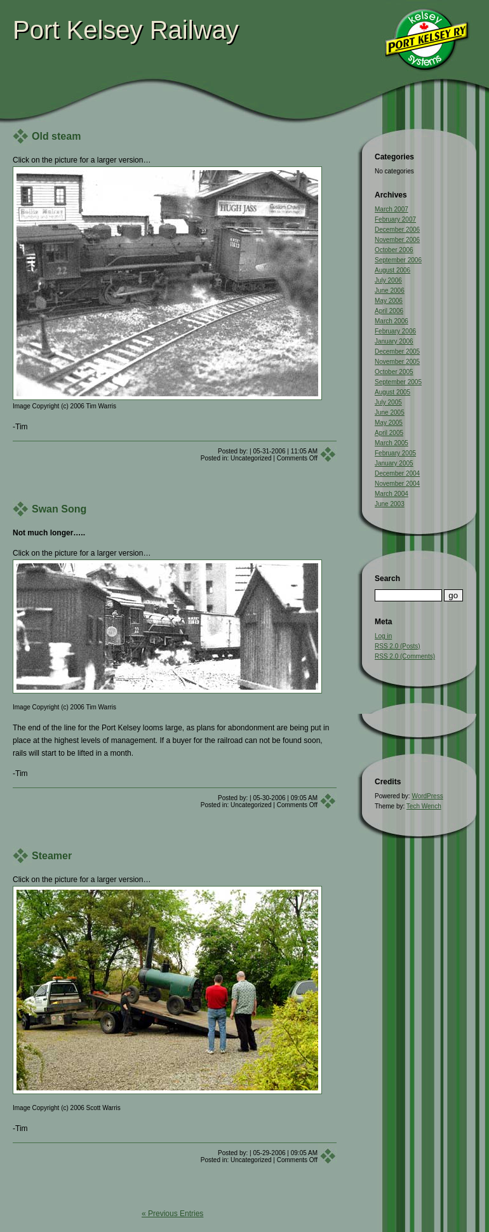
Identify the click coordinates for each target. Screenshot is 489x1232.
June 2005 (390, 412)
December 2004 (397, 473)
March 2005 (391, 442)
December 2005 (397, 351)
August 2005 (392, 392)
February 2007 (395, 219)
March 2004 (391, 493)
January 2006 (394, 341)
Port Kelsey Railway (126, 30)
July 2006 (388, 280)
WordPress (427, 796)
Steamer (52, 855)
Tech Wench (423, 806)
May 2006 (389, 300)
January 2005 (394, 463)
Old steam (56, 136)
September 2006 (398, 260)
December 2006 (397, 229)
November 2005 (397, 361)
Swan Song (59, 509)
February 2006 (395, 331)
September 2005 (398, 381)
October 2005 (394, 371)
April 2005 (389, 432)
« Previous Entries (172, 1213)
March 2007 (391, 209)
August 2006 (392, 270)
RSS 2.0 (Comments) (405, 656)
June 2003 (390, 503)
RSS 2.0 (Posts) (397, 646)
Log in (383, 636)
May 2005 (389, 422)
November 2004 (397, 483)
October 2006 (394, 249)
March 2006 (391, 321)
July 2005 (388, 402)
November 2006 (397, 239)
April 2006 (389, 310)
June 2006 (390, 290)
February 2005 (395, 453)
